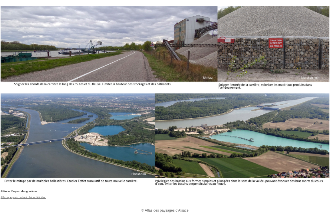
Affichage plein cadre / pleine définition (23, 197)
